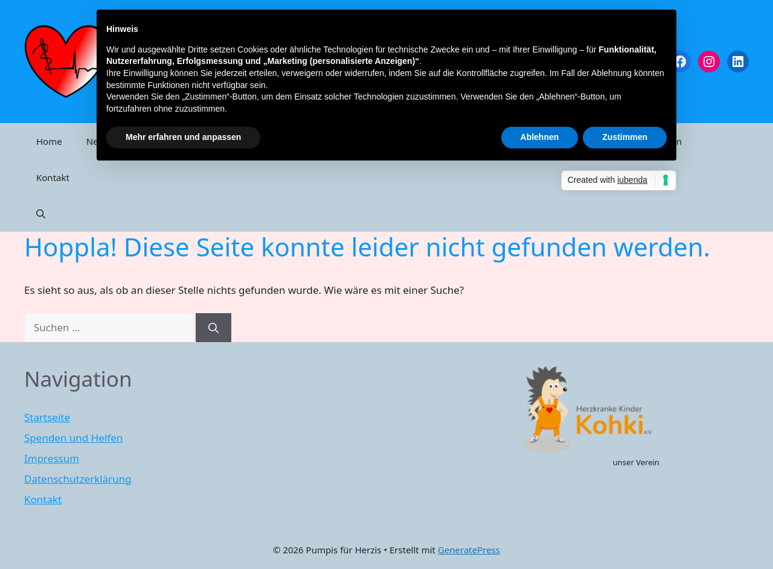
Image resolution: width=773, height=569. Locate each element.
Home (49, 141)
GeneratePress (469, 550)
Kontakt (52, 177)
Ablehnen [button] (540, 137)
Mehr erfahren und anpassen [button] (183, 137)
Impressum (51, 458)
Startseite (47, 417)
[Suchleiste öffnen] (40, 213)
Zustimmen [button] (624, 137)
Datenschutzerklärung (78, 479)
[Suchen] (213, 327)
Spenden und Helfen (73, 438)
